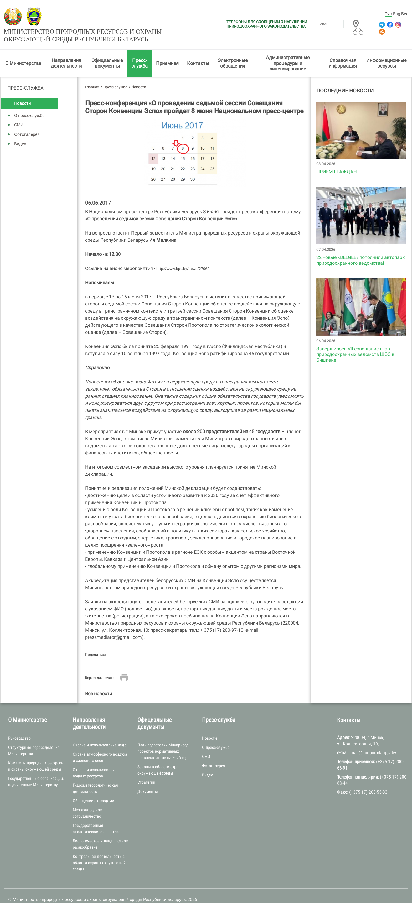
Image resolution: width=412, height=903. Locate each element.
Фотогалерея (27, 120)
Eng (396, 13)
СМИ (18, 110)
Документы (147, 777)
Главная (92, 73)
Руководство (19, 724)
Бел (404, 13)
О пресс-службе (29, 101)
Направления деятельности (66, 49)
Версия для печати (99, 664)
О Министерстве (23, 49)
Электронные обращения (233, 49)
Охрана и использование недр (99, 731)
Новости (22, 89)
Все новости (98, 679)
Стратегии (146, 768)
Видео (20, 129)
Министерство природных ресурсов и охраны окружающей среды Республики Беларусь (132, 16)
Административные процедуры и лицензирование (288, 49)
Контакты (198, 49)
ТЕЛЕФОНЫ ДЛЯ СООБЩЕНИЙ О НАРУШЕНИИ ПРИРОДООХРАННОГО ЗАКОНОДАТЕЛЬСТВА (266, 24)
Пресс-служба (139, 49)
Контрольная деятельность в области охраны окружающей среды (99, 849)
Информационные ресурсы (386, 49)
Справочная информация (343, 49)
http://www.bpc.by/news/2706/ (183, 255)
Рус (388, 13)
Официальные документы (107, 49)
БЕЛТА (77, 892)
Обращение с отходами (93, 786)
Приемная (167, 49)
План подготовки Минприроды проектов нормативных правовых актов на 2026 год (164, 737)
